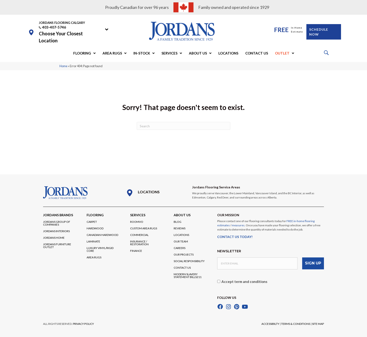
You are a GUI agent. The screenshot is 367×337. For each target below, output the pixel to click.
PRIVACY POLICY (83, 323)
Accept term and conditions (244, 281)
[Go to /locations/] (154, 192)
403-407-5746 (54, 27)
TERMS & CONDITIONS (295, 323)
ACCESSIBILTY (270, 323)
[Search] (183, 126)
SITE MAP (318, 323)
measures (238, 225)
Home (63, 66)
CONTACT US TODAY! (235, 237)
